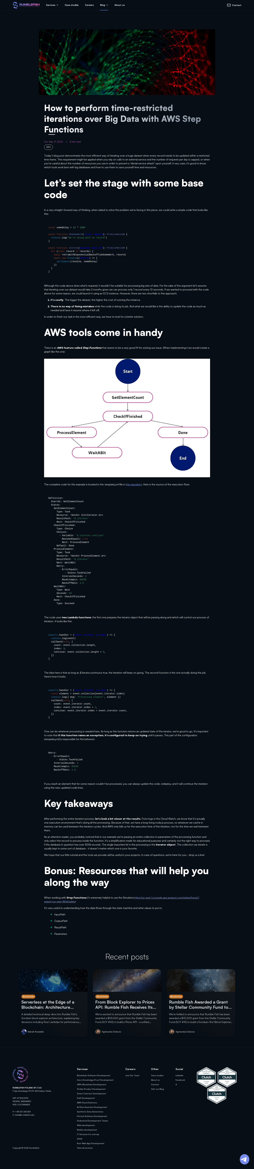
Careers (89, 5)
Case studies (72, 5)
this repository (134, 484)
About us (119, 5)
